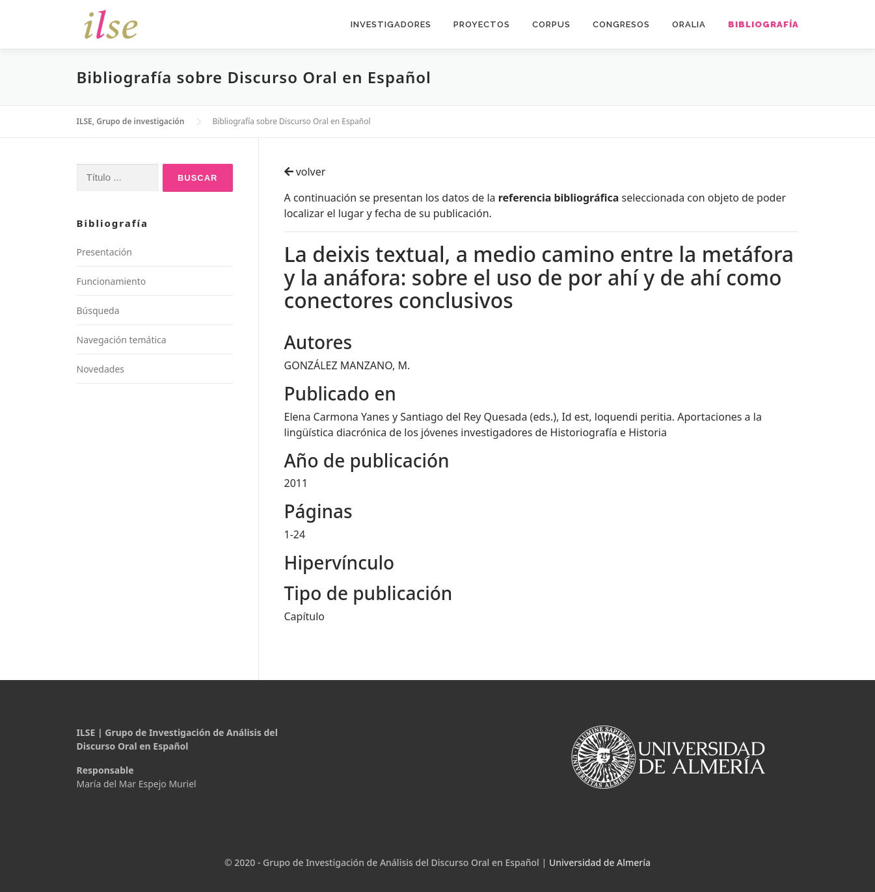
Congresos (621, 24)
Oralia (689, 24)
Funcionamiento (111, 281)
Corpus (551, 24)
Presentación (104, 252)
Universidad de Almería (600, 862)
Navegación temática (122, 340)
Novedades (101, 369)
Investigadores (391, 24)
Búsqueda (98, 310)
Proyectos (481, 24)
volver (305, 171)
